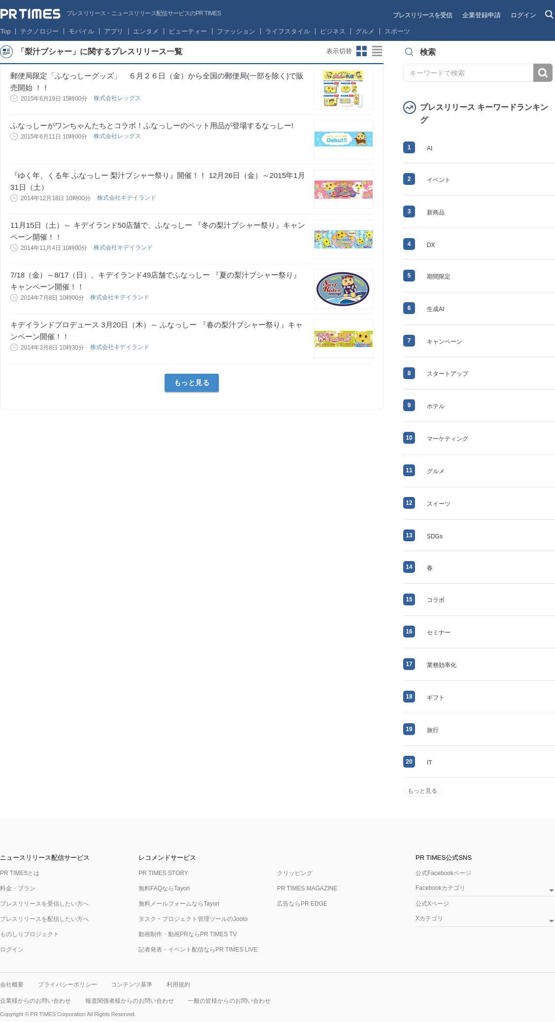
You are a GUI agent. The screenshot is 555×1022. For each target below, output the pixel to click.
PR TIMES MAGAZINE (307, 888)
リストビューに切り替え (377, 51)
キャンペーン (444, 341)
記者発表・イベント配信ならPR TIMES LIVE (198, 949)
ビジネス (333, 31)
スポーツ (397, 31)
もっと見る (192, 383)
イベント (439, 179)
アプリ (113, 31)
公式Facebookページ (443, 873)
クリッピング (294, 873)
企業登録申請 (481, 15)
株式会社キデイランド (127, 197)
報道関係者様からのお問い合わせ (129, 1000)
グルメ (365, 31)
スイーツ (439, 503)
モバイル (81, 31)
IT (429, 762)
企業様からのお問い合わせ (35, 1000)
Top (5, 31)
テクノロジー (39, 31)
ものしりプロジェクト (29, 934)
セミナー (439, 632)
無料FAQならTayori (164, 888)
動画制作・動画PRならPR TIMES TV (188, 934)
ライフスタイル (287, 31)
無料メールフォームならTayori (179, 903)
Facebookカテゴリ (440, 888)
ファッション (236, 31)
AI (429, 148)
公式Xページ (432, 903)
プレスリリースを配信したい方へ (44, 919)
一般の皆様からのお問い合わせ (229, 1000)
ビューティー (188, 31)
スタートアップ (447, 373)
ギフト (436, 697)
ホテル (436, 406)
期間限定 (439, 276)
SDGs (435, 536)
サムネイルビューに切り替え (362, 51)
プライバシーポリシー (67, 984)
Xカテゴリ (429, 919)
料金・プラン (17, 888)
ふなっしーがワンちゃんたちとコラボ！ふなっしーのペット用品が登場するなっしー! (151, 125)
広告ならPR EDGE (302, 903)
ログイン (523, 15)
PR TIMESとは (19, 873)
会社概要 (12, 984)
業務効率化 (441, 665)
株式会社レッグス (118, 98)
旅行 (433, 730)
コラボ (436, 600)
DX (431, 245)
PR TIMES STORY (163, 873)
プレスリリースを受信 (422, 15)
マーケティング (447, 438)
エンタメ (146, 31)
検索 (543, 73)
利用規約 (178, 984)
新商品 (436, 212)
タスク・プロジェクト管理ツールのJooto (193, 919)
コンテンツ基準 (131, 984)
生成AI (435, 309)
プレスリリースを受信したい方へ (44, 903)
